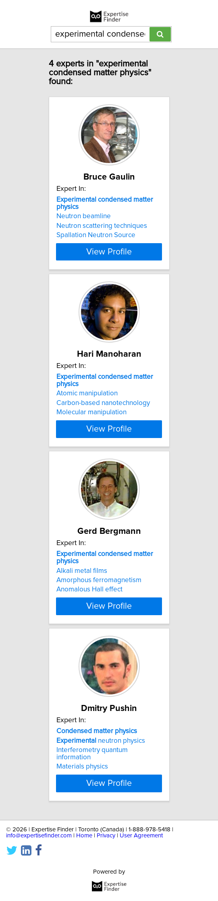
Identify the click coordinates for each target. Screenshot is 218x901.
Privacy (106, 836)
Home (84, 836)
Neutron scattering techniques (101, 225)
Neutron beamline (83, 216)
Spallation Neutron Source (95, 235)
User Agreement (141, 836)
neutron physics (100, 740)
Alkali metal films (81, 570)
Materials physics (82, 766)
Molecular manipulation (91, 412)
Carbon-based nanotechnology (103, 403)
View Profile (109, 251)
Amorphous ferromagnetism (98, 580)
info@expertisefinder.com (39, 836)
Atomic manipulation (87, 393)
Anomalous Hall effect (89, 589)
